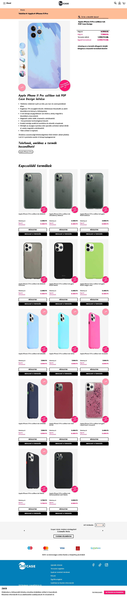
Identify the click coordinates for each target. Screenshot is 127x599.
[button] (115, 3)
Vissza (22, 10)
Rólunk (53, 576)
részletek (33, 230)
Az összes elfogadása (114, 592)
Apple (31, 13)
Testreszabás (97, 592)
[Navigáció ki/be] (7, 3)
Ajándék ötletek (56, 565)
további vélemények (63, 536)
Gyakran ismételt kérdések (60, 572)
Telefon (22, 13)
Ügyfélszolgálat (56, 579)
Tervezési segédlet (57, 568)
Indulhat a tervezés (33, 234)
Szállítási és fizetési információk (62, 583)
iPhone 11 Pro (42, 13)
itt (44, 594)
